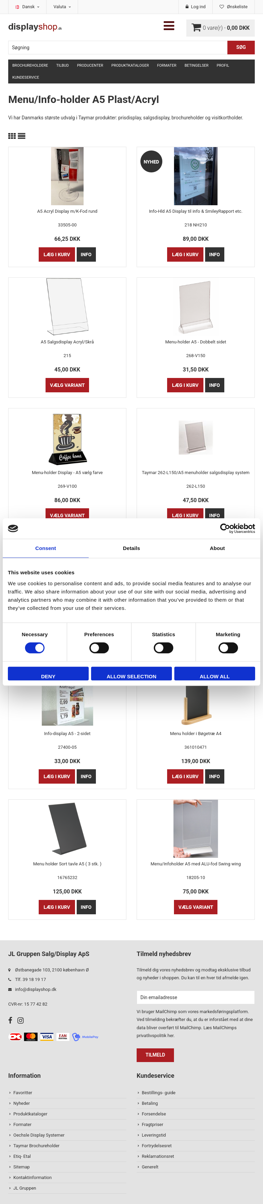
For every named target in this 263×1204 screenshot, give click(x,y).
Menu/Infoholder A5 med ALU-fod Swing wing (196, 863)
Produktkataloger (130, 65)
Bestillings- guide (158, 1092)
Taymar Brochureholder (36, 1145)
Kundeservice (25, 77)
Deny (48, 676)
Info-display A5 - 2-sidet (67, 733)
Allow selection (131, 676)
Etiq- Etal (22, 1156)
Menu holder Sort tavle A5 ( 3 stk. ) (67, 863)
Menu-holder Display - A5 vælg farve (67, 472)
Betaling (150, 1103)
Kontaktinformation (32, 1177)
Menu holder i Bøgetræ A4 (195, 733)
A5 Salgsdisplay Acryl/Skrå (67, 341)
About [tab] (217, 548)
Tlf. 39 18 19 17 (30, 979)
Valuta (62, 6)
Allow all (215, 676)
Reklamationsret (158, 1156)
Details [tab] (131, 548)
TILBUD (62, 65)
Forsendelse (154, 1113)
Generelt (150, 1166)
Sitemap (21, 1166)
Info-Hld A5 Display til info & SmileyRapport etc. (195, 211)
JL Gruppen (24, 1188)
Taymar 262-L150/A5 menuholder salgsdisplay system (195, 472)
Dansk (30, 6)
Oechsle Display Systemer (38, 1135)
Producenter (90, 65)
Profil (223, 65)
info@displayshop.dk (36, 989)
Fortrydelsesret (157, 1145)
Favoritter (22, 1092)
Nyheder (21, 1103)
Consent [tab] (45, 548)
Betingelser (197, 65)
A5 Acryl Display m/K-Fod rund (67, 211)
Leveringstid (154, 1135)
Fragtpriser (152, 1124)
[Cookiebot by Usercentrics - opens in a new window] (225, 528)
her (170, 1035)
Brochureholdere (30, 65)
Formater (166, 65)
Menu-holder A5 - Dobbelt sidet (195, 341)
